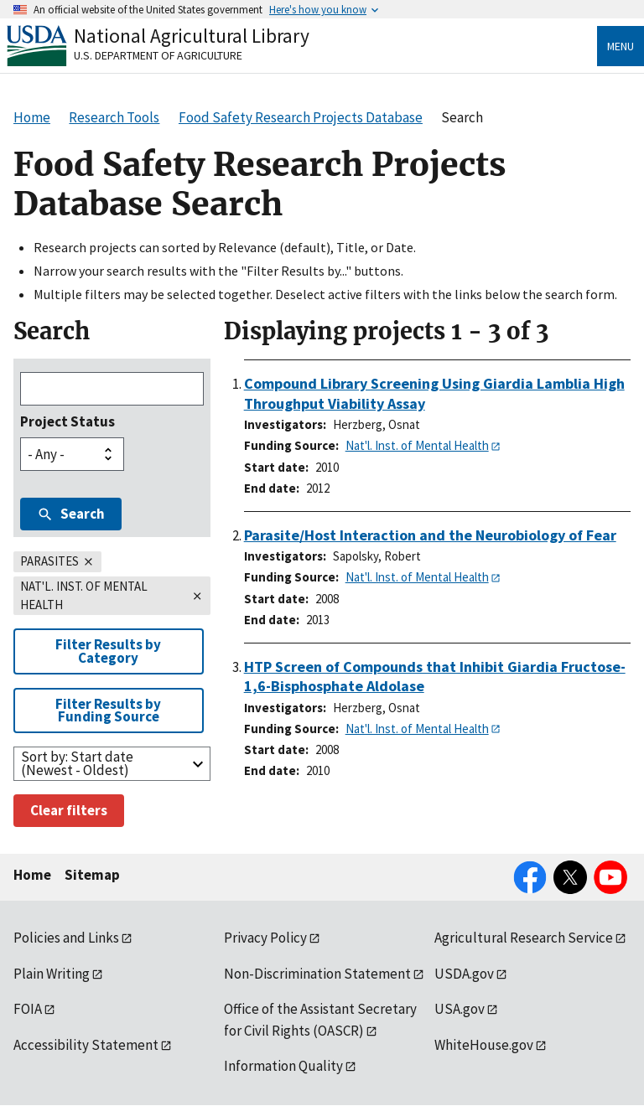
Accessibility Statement (85, 1045)
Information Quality (283, 1066)
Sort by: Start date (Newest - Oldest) (77, 762)
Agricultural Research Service (523, 937)
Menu (620, 46)
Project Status (67, 421)
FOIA (27, 1009)
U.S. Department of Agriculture (158, 55)
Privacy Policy (265, 937)
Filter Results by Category (108, 650)
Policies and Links (66, 937)
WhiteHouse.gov (483, 1045)
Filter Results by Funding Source (108, 710)
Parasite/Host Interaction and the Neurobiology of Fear (430, 535)
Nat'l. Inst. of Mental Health (417, 445)
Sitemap (92, 875)
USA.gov (459, 1009)
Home (32, 875)
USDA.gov (464, 973)
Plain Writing (51, 973)
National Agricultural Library (191, 35)
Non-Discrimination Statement (317, 973)
